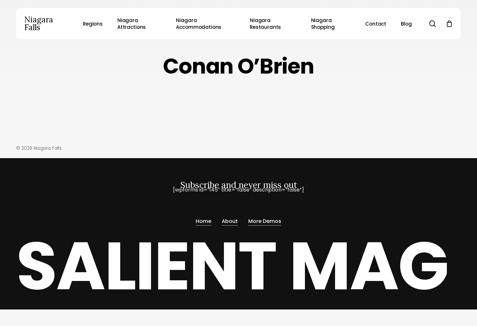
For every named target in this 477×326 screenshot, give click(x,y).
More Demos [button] (264, 219)
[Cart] (449, 23)
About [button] (230, 219)
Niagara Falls (38, 23)
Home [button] (203, 219)
